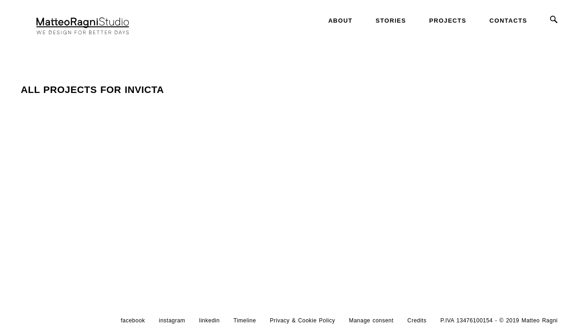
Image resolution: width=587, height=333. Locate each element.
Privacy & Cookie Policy (302, 320)
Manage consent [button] (371, 320)
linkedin (209, 320)
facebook (133, 320)
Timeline (245, 320)
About (340, 20)
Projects (447, 20)
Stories (390, 20)
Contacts (508, 20)
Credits (416, 320)
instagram (172, 320)
